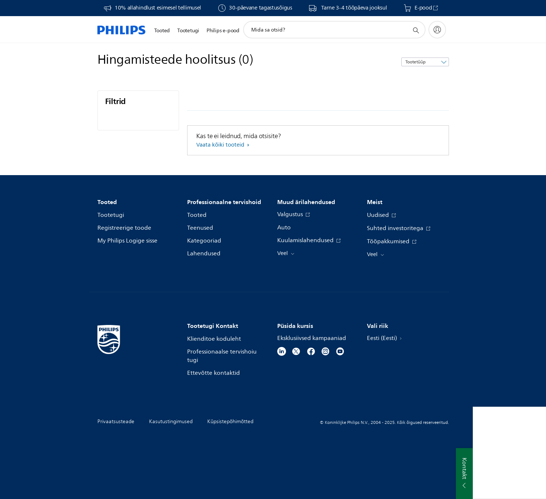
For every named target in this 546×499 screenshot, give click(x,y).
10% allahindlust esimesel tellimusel (158, 8)
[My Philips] (437, 29)
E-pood (423, 8)
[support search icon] (415, 30)
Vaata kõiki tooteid (221, 144)
